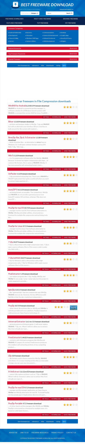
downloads (50, 65)
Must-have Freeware (42, 19)
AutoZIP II (12, 191)
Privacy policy (57, 434)
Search (68, 13)
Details (45, 119)
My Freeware (70, 23)
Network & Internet (49, 38)
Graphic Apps (65, 35)
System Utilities (31, 41)
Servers (11, 41)
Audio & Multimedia (15, 32)
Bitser (11, 123)
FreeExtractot (14, 339)
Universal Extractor (16, 323)
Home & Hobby (13, 38)
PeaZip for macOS (16, 209)
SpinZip (11, 291)
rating (58, 65)
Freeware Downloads (14, 19)
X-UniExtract (14, 373)
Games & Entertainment (51, 35)
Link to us (23, 434)
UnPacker (12, 175)
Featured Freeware (14, 23)
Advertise (12, 434)
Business (29, 32)
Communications (49, 32)
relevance (35, 65)
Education (29, 35)
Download (56, 119)
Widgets (63, 41)
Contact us (72, 434)
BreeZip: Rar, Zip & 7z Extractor (22, 139)
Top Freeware (42, 23)
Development (13, 35)
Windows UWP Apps (32, 38)
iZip (10, 357)
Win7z (11, 157)
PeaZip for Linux (15, 228)
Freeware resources (39, 434)
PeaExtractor (14, 275)
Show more (73, 48)
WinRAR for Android (17, 105)
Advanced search (66, 9)
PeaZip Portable (15, 405)
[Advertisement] (23, 83)
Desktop (63, 32)
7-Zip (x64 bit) (14, 260)
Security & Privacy (66, 38)
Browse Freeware (70, 19)
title (42, 65)
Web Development (49, 41)
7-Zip (10, 244)
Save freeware (70, 119)
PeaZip (11, 307)
